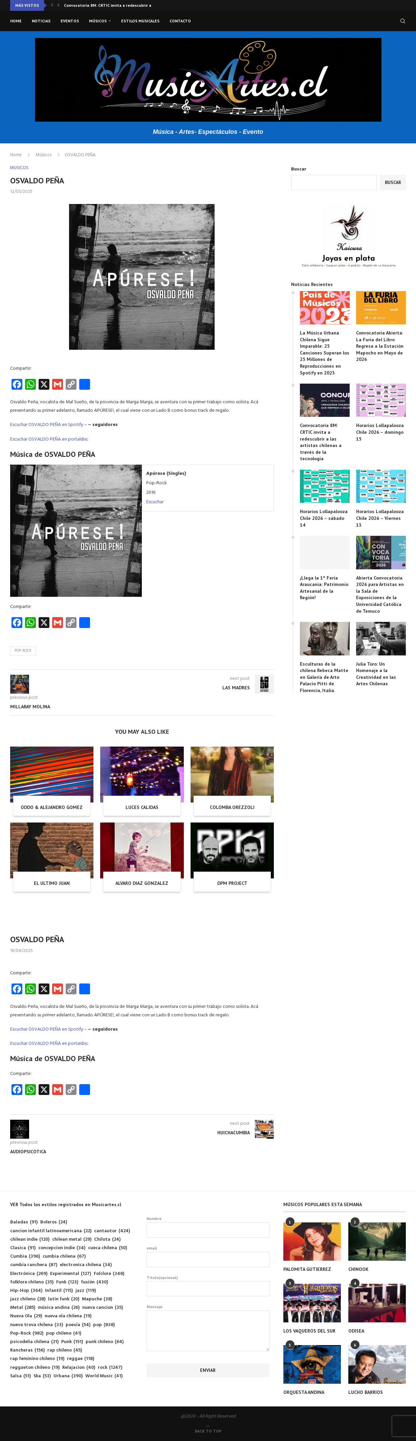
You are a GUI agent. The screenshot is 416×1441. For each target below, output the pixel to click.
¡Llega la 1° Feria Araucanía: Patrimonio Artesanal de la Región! (324, 588)
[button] (52, 5)
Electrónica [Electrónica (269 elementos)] (28, 1274)
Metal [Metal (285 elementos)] (22, 1307)
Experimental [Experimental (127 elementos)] (70, 1274)
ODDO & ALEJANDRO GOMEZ (52, 807)
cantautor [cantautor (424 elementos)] (112, 1231)
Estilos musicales (140, 20)
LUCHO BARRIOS (365, 1392)
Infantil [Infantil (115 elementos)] (59, 1290)
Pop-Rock (23, 651)
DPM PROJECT (232, 883)
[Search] (402, 21)
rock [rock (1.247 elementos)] (110, 1367)
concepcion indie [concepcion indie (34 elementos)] (61, 1248)
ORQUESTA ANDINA (303, 1392)
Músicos (98, 20)
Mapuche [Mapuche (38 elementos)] (97, 1299)
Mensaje (208, 1310)
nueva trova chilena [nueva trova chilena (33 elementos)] (36, 1325)
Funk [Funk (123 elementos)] (67, 1282)
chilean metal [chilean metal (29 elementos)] (71, 1239)
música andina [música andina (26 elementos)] (59, 1307)
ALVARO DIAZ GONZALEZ (141, 883)
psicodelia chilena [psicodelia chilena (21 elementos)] (34, 1342)
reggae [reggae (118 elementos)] (80, 1359)
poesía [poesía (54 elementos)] (78, 1325)
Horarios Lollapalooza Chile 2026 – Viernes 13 (380, 518)
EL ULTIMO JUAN (52, 883)
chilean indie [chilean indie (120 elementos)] (29, 1239)
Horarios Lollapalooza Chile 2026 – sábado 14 (324, 518)
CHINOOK (358, 1269)
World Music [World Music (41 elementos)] (104, 1376)
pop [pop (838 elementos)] (104, 1325)
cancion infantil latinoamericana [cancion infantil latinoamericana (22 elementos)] (50, 1231)
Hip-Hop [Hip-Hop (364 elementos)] (26, 1290)
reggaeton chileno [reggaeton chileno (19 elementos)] (35, 1367)
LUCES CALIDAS (142, 807)
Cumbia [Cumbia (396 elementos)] (25, 1256)
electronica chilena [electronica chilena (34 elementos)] (86, 1265)
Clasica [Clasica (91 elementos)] (23, 1248)
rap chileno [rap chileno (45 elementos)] (64, 1350)
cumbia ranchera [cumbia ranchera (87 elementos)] (33, 1265)
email (208, 1256)
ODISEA (356, 1331)
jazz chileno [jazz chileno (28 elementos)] (27, 1299)
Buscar (298, 169)
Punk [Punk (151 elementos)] (72, 1342)
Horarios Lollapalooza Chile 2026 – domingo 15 (380, 432)
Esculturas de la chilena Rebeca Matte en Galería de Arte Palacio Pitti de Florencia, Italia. (324, 677)
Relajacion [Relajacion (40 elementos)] (78, 1367)
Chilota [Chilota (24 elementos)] (107, 1239)
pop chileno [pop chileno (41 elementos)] (63, 1333)
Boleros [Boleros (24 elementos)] (53, 1222)
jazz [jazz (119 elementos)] (85, 1290)
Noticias (41, 20)
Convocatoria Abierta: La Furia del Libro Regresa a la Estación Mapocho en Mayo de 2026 (379, 346)
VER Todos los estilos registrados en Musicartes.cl (65, 1204)
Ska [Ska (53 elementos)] (42, 1376)
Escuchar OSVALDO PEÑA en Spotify (46, 425)
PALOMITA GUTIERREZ (307, 1269)
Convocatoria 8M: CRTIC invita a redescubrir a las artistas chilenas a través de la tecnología (321, 442)
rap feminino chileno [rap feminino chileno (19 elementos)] (37, 1359)
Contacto (180, 20)
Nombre (208, 1227)
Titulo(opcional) (208, 1286)
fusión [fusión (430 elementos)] (94, 1282)
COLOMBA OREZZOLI (232, 807)
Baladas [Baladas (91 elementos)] (24, 1222)
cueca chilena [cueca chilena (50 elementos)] (107, 1248)
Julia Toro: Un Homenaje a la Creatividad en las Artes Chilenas (376, 674)
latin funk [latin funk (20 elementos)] (63, 1299)
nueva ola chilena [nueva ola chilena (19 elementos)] (68, 1316)
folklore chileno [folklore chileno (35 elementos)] (31, 1282)
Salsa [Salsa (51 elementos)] (20, 1376)
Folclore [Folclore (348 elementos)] (109, 1274)
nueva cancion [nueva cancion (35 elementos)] (102, 1307)
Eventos (70, 20)
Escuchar (154, 502)
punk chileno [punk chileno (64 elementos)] (105, 1342)
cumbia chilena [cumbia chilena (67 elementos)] (64, 1256)
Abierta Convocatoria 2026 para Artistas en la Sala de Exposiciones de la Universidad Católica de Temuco (380, 594)
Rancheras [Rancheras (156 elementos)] (27, 1350)
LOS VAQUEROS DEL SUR (309, 1331)
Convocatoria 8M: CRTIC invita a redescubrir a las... (112, 5)
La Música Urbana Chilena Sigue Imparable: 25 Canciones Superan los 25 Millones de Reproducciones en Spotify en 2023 (324, 353)
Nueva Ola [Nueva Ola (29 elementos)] (26, 1316)
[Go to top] (208, 1431)
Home (16, 20)
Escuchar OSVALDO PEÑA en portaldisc (49, 439)
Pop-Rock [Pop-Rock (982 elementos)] (26, 1333)
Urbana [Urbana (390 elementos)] (68, 1376)
